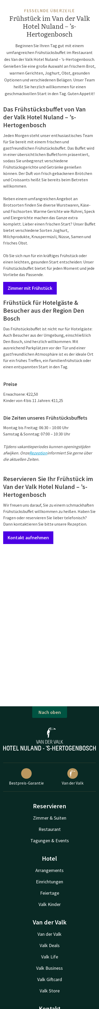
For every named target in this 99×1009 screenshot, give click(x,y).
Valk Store (50, 991)
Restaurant (50, 829)
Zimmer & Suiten (49, 818)
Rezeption (38, 452)
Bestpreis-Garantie (26, 777)
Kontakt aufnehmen (28, 538)
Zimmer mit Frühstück (30, 288)
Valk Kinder (50, 904)
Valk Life (49, 957)
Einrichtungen (49, 882)
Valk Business (49, 968)
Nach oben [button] (50, 712)
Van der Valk (72, 777)
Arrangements (49, 870)
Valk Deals (50, 945)
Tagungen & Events (49, 840)
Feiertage (49, 893)
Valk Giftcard (49, 979)
